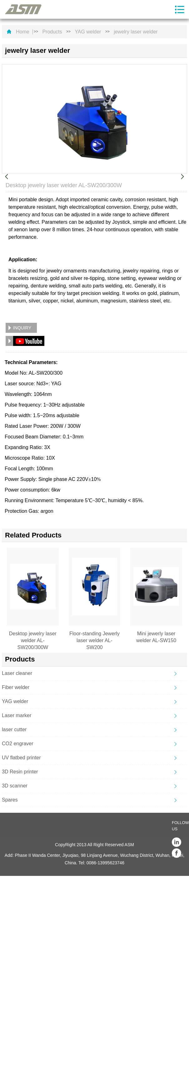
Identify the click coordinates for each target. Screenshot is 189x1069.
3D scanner (14, 785)
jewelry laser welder (136, 31)
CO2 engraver (17, 743)
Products (52, 31)
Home (22, 31)
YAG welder (88, 31)
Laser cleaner (17, 673)
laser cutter (14, 729)
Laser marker (16, 715)
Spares (10, 799)
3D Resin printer (20, 771)
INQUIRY (22, 327)
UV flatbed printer (21, 757)
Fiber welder (15, 687)
